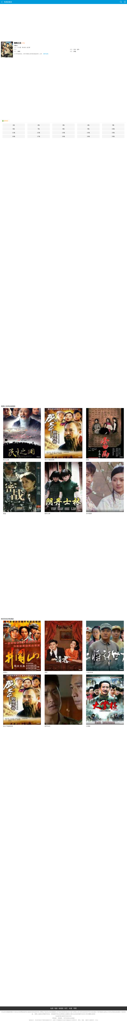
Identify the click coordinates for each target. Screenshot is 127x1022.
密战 (4, 513)
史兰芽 (28, 47)
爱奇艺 (5, 120)
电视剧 (61, 1008)
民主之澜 (6, 460)
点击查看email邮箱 (64, 1014)
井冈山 (5, 672)
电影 (56, 1008)
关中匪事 (89, 513)
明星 (75, 1008)
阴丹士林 (47, 513)
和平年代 (47, 726)
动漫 (70, 1008)
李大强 (24, 47)
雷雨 (87, 460)
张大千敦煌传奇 (49, 460)
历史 (75, 49)
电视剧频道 (6, 2)
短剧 (51, 1008)
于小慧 (19, 47)
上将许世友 (89, 672)
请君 (46, 672)
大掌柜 (88, 726)
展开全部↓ (46, 54)
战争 (78, 49)
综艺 (66, 1008)
